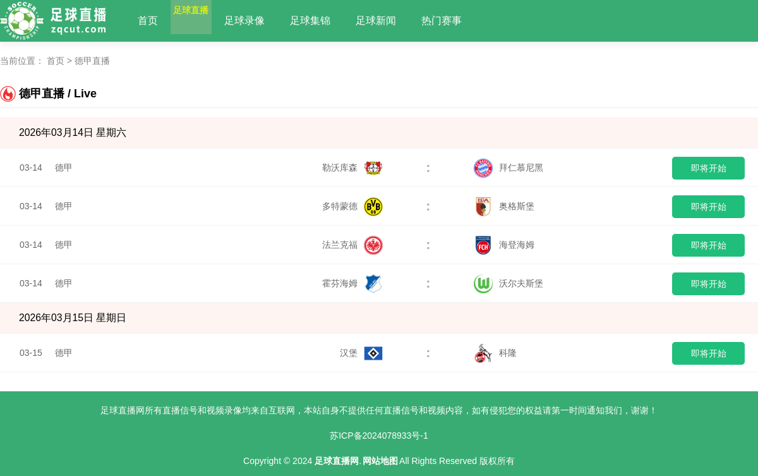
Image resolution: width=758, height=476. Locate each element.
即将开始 (708, 168)
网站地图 (380, 461)
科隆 (495, 353)
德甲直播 (92, 61)
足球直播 (203, 20)
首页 (148, 20)
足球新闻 (400, 20)
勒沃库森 (352, 167)
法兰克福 (352, 245)
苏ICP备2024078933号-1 (379, 435)
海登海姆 (504, 245)
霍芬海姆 (352, 283)
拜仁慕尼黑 (508, 167)
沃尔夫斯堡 (508, 283)
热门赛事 (466, 20)
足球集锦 (335, 20)
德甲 (64, 167)
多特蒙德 (352, 206)
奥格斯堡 (504, 206)
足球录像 (269, 20)
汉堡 (361, 353)
